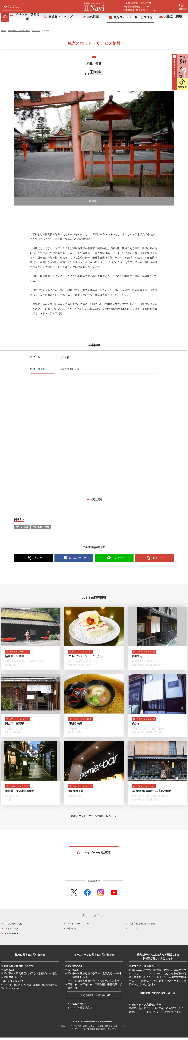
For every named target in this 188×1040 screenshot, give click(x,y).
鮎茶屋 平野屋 (14, 657)
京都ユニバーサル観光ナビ (144, 968)
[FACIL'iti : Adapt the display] (12, 6)
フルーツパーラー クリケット (87, 657)
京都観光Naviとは (13, 926)
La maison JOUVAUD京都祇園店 (152, 793)
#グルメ (40, 662)
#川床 (135, 730)
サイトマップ (11, 931)
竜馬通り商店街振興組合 (19, 793)
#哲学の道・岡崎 (41, 527)
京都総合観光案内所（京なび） (18, 968)
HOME (3, 31)
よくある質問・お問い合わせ (94, 997)
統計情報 (71, 931)
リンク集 (133, 931)
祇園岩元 (137, 657)
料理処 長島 (75, 725)
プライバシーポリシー (78, 926)
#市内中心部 (138, 666)
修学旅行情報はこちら (136, 6)
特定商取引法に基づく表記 (142, 926)
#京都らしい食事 (26, 662)
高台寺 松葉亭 (14, 725)
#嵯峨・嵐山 (11, 666)
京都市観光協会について (137, 3)
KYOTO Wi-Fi (11, 936)
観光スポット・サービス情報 (19, 31)
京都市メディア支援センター (145, 1006)
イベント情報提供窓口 (79, 1009)
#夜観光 (157, 798)
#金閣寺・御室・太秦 (79, 666)
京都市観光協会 (73, 968)
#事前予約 (10, 662)
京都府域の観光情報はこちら (139, 10)
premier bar (75, 793)
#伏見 (8, 801)
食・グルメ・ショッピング (21, 652)
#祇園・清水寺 (153, 666)
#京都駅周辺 (74, 798)
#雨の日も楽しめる (78, 662)
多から (136, 725)
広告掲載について (77, 1006)
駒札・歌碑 (36, 31)
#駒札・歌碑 (22, 527)
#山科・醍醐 (74, 734)
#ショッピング (12, 798)
